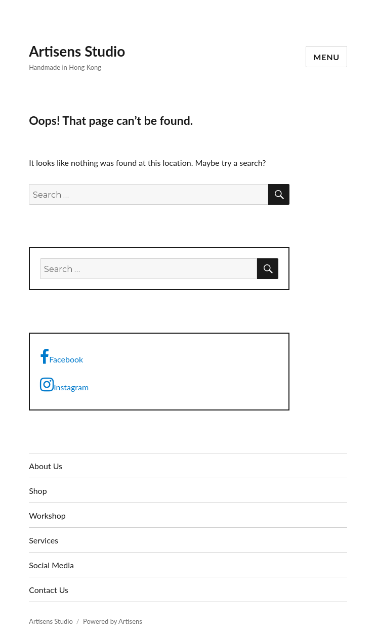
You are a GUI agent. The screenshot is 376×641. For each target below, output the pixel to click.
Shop (38, 490)
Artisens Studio (77, 51)
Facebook (61, 357)
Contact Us (48, 589)
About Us (45, 466)
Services (43, 540)
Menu (326, 57)
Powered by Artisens (112, 621)
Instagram (64, 385)
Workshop (47, 515)
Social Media (51, 565)
